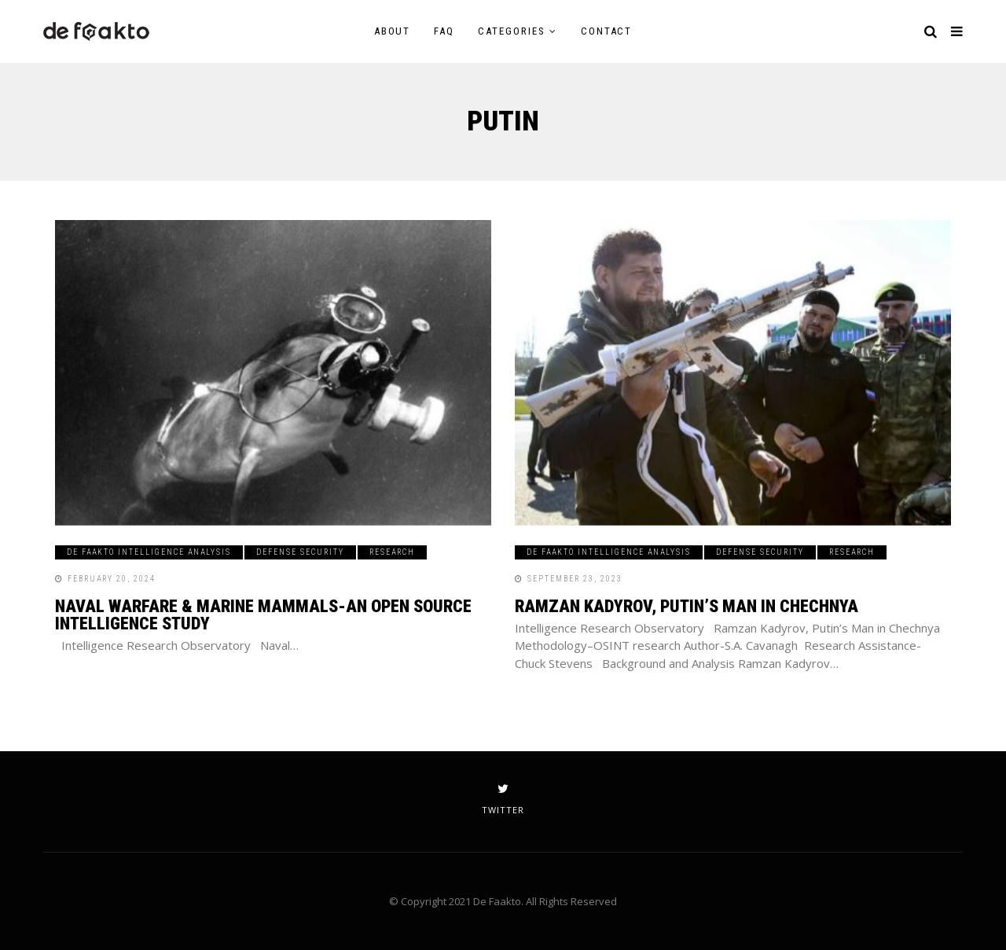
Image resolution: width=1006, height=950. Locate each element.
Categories (511, 31)
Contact (607, 31)
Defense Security (300, 552)
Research (392, 552)
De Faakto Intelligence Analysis (149, 552)
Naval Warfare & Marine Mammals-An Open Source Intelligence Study (263, 614)
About (392, 31)
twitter (503, 799)
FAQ (444, 31)
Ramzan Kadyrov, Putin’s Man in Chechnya (686, 606)
